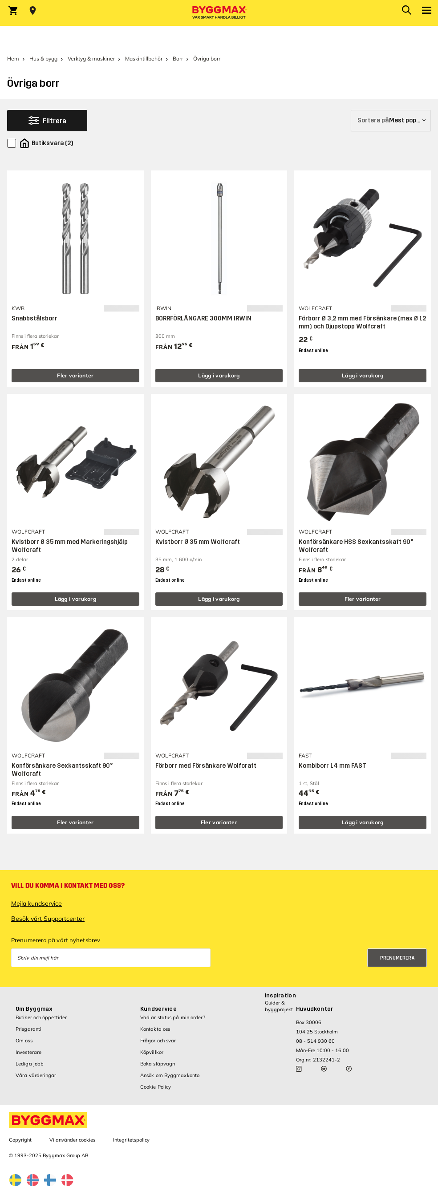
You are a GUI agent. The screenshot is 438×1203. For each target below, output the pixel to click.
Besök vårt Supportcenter (48, 919)
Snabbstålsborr (34, 318)
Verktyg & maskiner (91, 58)
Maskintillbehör (143, 58)
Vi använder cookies (72, 1140)
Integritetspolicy (131, 1140)
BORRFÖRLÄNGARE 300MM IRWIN (203, 318)
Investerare (28, 1052)
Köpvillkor (151, 1052)
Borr (178, 58)
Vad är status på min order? (172, 1017)
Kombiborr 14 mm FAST (332, 766)
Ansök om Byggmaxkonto (169, 1075)
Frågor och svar (158, 1040)
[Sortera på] (391, 120)
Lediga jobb (30, 1064)
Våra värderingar (36, 1075)
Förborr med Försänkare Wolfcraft (205, 766)
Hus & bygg (43, 58)
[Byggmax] (219, 13)
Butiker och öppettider (41, 1017)
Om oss (24, 1040)
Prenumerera (397, 958)
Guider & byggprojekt (279, 1006)
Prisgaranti (28, 1029)
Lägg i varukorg (219, 375)
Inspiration (280, 995)
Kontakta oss (155, 1029)
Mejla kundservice (36, 903)
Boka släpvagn (157, 1064)
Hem (13, 58)
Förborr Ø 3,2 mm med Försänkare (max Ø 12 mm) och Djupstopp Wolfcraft (362, 322)
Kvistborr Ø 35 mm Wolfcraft (197, 542)
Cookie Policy (155, 1087)
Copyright (20, 1140)
